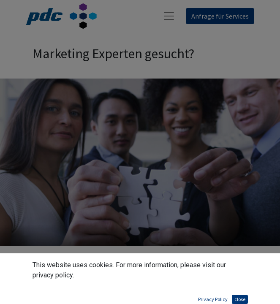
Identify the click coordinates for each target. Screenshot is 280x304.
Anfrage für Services (220, 16)
